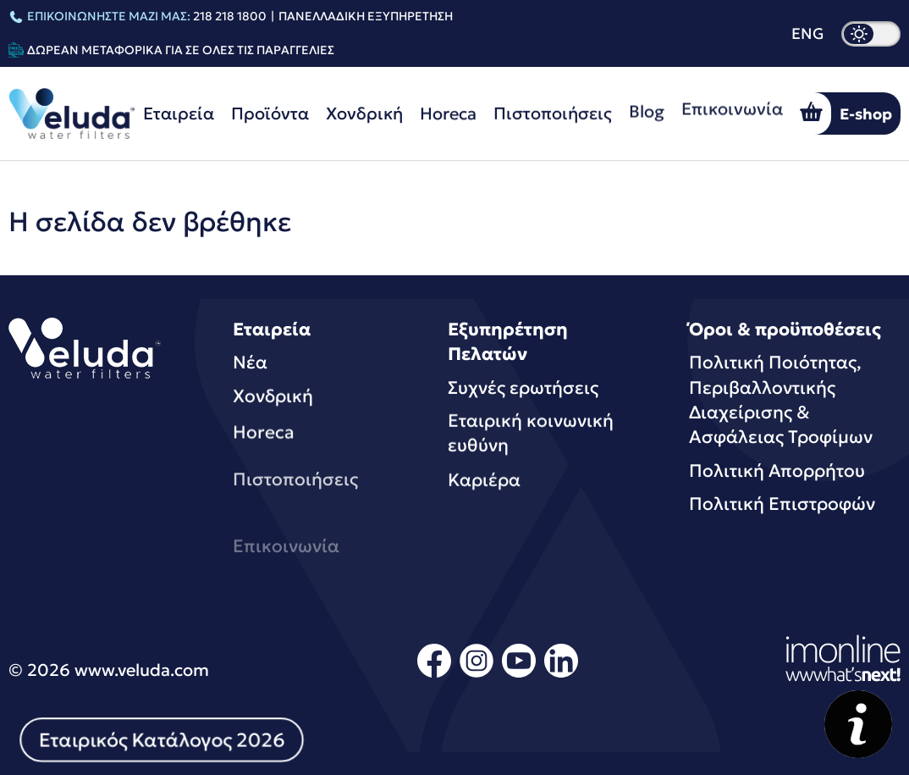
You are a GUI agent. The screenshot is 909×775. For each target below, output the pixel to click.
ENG (807, 34)
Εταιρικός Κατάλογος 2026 (161, 739)
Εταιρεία (178, 113)
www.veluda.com (141, 670)
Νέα (250, 363)
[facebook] (434, 674)
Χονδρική (364, 113)
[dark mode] (871, 34)
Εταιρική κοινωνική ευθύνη (531, 435)
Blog (646, 106)
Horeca (448, 112)
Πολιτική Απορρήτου (777, 471)
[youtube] (519, 674)
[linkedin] (561, 674)
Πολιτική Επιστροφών (782, 504)
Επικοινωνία (732, 100)
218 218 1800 (230, 16)
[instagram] (476, 674)
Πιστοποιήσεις (552, 110)
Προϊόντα (270, 113)
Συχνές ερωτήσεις (523, 388)
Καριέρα (484, 484)
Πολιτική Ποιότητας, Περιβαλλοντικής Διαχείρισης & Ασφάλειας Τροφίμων (781, 400)
